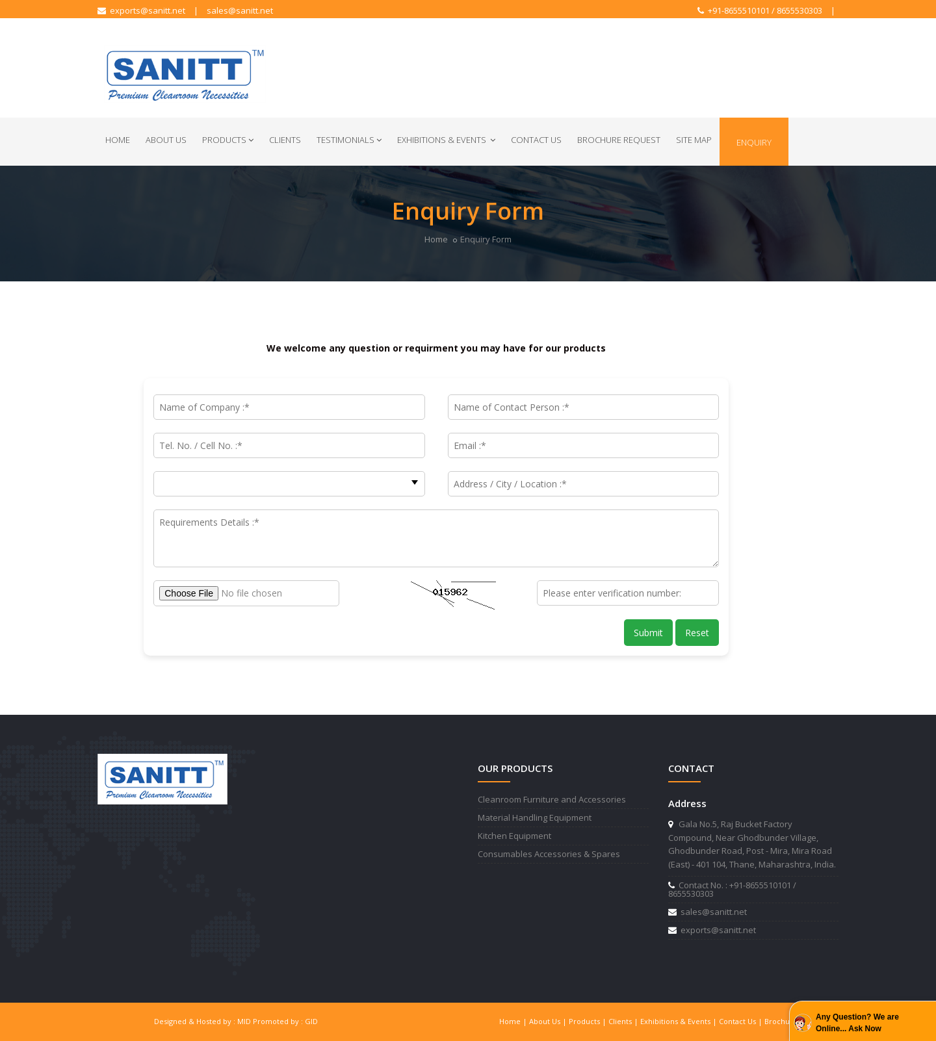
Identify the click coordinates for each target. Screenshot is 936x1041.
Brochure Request (618, 140)
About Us (166, 140)
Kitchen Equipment (514, 836)
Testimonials (349, 140)
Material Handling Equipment (535, 817)
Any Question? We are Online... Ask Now (857, 1022)
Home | (514, 1021)
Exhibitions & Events (446, 140)
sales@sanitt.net (240, 10)
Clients (285, 140)
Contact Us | (741, 1021)
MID (244, 1021)
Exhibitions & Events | (679, 1021)
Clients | (624, 1021)
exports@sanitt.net (141, 10)
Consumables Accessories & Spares (549, 854)
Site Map (694, 140)
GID (311, 1021)
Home (117, 140)
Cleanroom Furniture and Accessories (552, 799)
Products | (588, 1021)
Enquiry (754, 142)
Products (228, 140)
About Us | (549, 1021)
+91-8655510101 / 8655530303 (759, 10)
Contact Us (536, 140)
